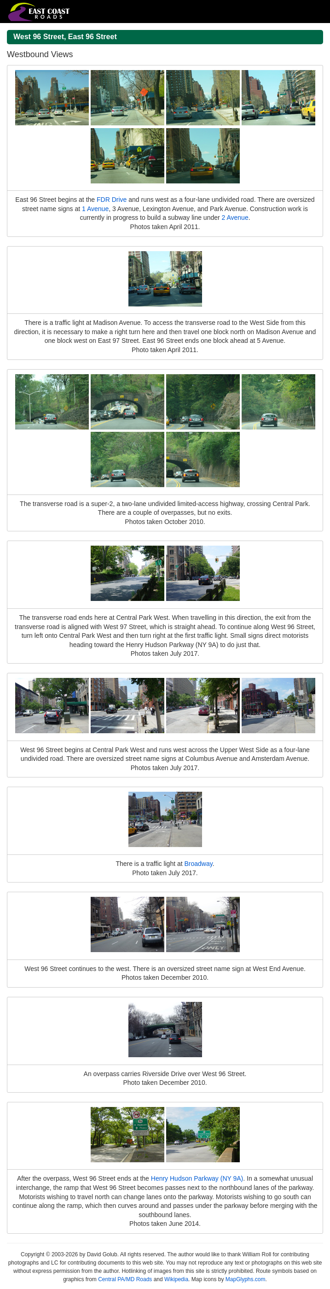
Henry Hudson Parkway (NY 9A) (197, 1178)
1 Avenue (95, 208)
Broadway (199, 863)
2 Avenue (235, 217)
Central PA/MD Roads (125, 1279)
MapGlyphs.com (246, 1279)
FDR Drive (112, 199)
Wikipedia (176, 1279)
